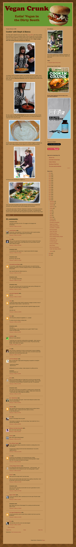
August (51, 208)
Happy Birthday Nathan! (54, 225)
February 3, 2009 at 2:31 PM (15, 354)
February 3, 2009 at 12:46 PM (15, 311)
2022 (50, 176)
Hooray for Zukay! (53, 233)
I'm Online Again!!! (53, 241)
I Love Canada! (53, 238)
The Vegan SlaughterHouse (15, 512)
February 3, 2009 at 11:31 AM (15, 252)
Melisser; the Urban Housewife (16, 428)
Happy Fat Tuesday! (54, 224)
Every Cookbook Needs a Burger (56, 236)
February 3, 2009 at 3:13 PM (15, 383)
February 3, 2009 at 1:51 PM (15, 344)
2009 (50, 199)
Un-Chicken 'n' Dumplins (55, 227)
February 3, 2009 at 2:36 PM (15, 373)
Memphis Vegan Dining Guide (54, 62)
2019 (50, 182)
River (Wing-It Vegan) (14, 443)
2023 (50, 175)
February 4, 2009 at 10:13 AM (15, 481)
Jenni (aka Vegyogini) (14, 293)
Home (24, 529)
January (51, 251)
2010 (50, 198)
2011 (50, 196)
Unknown (11, 406)
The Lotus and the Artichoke (55, 166)
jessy (10, 377)
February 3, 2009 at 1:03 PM (15, 322)
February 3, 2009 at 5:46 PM (15, 431)
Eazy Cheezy (52, 245)
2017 (50, 185)
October (51, 204)
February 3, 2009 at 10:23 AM (15, 245)
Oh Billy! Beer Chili (53, 240)
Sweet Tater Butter (53, 231)
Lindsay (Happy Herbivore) (15, 465)
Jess (10, 300)
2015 (50, 189)
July (51, 210)
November (52, 203)
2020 (50, 180)
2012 (50, 194)
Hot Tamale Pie (53, 220)
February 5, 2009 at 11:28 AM (15, 508)
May (51, 213)
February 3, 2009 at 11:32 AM (15, 260)
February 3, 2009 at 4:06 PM (15, 424)
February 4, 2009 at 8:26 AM (15, 470)
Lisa (10, 455)
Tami (10, 316)
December (52, 201)
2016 (50, 187)
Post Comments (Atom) (16, 532)
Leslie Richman (12, 230)
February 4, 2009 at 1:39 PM (15, 499)
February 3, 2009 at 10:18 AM (15, 235)
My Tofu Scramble (53, 229)
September (52, 206)
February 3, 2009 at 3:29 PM (15, 402)
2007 (50, 255)
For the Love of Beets (54, 243)
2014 (50, 190)
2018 (50, 183)
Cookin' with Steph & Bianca (55, 248)
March (51, 217)
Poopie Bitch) (30, 34)
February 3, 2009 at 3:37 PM (15, 412)
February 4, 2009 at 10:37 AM (15, 490)
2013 (50, 192)
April (51, 215)
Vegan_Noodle (12, 494)
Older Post (40, 529)
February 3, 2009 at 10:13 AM (15, 226)
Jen (10, 348)
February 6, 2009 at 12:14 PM (15, 517)
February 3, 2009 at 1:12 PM (15, 332)
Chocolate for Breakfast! (54, 222)
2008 (50, 253)
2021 (50, 178)
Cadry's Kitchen (52, 161)
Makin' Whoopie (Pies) (54, 234)
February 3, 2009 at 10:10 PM (15, 451)
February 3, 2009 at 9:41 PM (15, 439)
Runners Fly (51, 157)
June (51, 212)
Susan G (11, 474)
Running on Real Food (54, 164)
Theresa (11, 435)
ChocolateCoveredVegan (14, 264)
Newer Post (8, 529)
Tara (10, 239)
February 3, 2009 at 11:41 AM (15, 280)
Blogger (43, 540)
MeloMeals (11, 336)
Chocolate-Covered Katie (54, 159)
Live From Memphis (13, 358)
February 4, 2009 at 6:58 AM (15, 461)
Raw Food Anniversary (54, 247)
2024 (50, 173)
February (52, 219)
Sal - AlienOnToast (13, 398)
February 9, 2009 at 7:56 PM (15, 524)
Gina (10, 416)
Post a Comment (11, 527)
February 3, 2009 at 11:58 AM (15, 289)
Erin (10, 521)
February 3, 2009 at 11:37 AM (15, 273)
